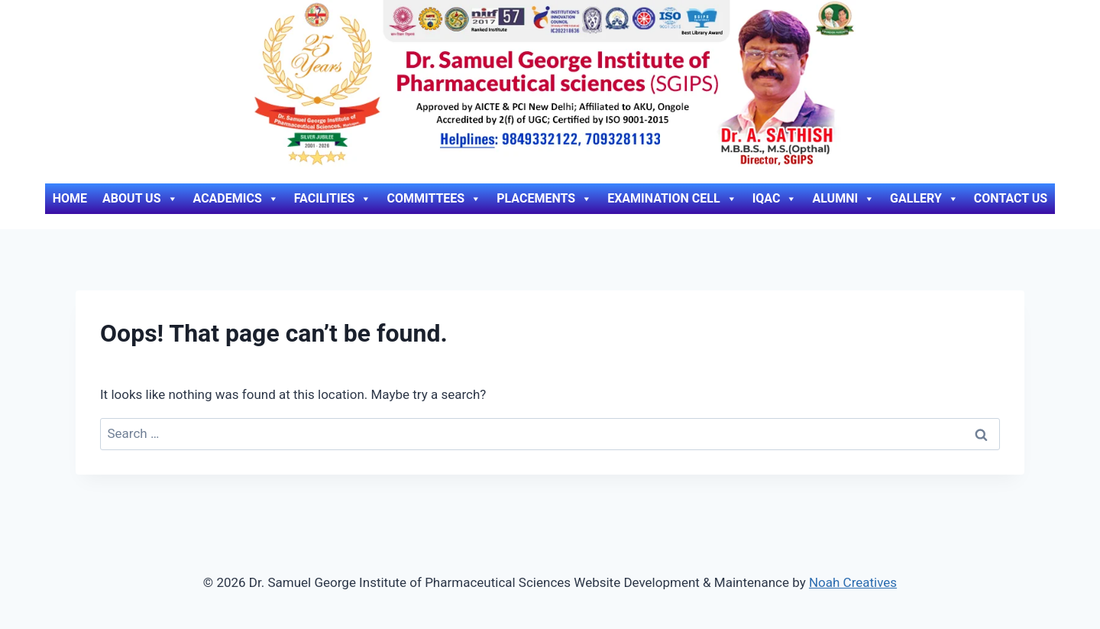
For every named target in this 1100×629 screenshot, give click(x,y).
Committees (434, 198)
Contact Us (1010, 198)
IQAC (775, 198)
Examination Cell (672, 198)
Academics (236, 198)
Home (70, 198)
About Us (139, 198)
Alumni (843, 198)
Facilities (333, 198)
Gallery (924, 198)
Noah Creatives (853, 582)
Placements (544, 198)
